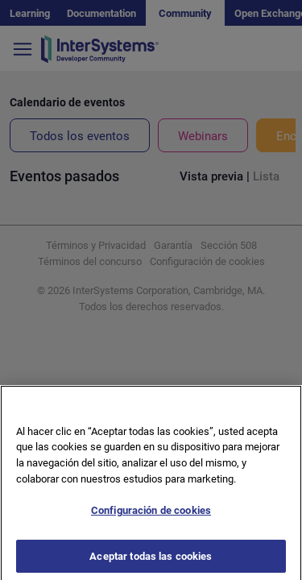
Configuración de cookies (151, 518)
